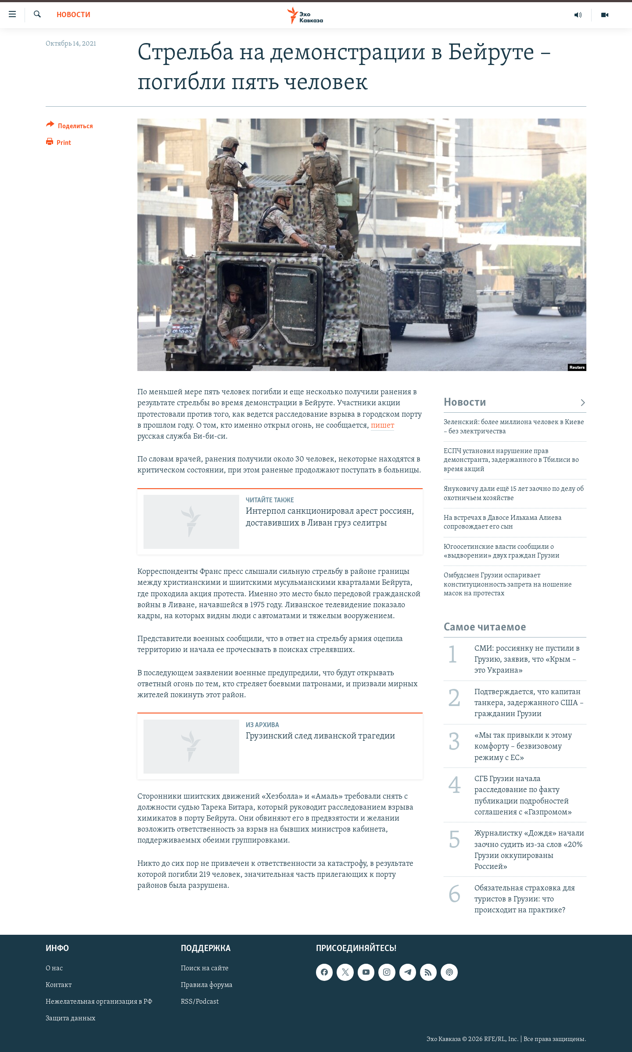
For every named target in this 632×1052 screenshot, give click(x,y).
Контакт (59, 985)
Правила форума (207, 985)
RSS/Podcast (200, 1002)
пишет (382, 426)
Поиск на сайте (205, 969)
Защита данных (70, 1019)
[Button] (69, 128)
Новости (73, 15)
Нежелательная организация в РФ (99, 1002)
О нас (54, 969)
